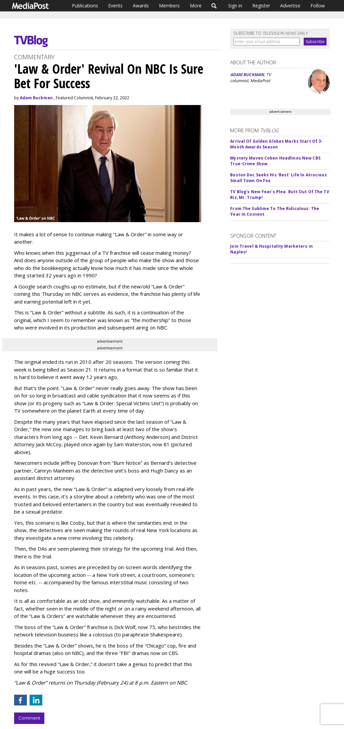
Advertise (290, 5)
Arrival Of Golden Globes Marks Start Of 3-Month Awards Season (276, 144)
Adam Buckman (36, 98)
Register (261, 5)
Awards (141, 5)
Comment (29, 718)
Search (214, 5)
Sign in (235, 5)
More (196, 5)
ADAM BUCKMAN (247, 74)
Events (115, 5)
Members (169, 5)
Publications (85, 5)
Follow (317, 5)
